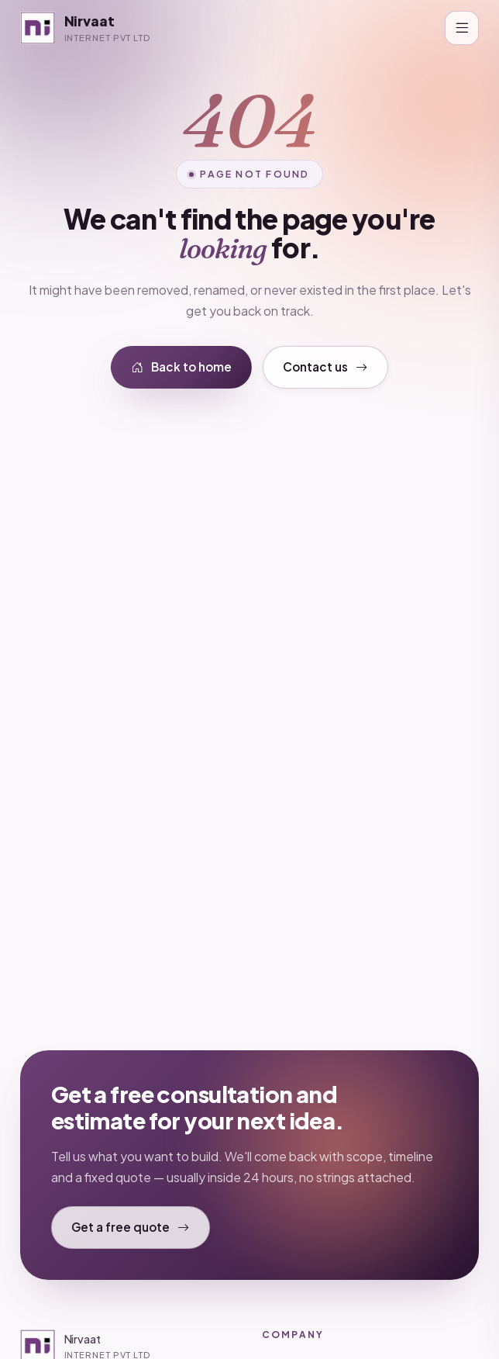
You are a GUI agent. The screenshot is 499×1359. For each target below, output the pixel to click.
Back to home (182, 367)
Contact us (325, 367)
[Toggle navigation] (462, 28)
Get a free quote (130, 1227)
